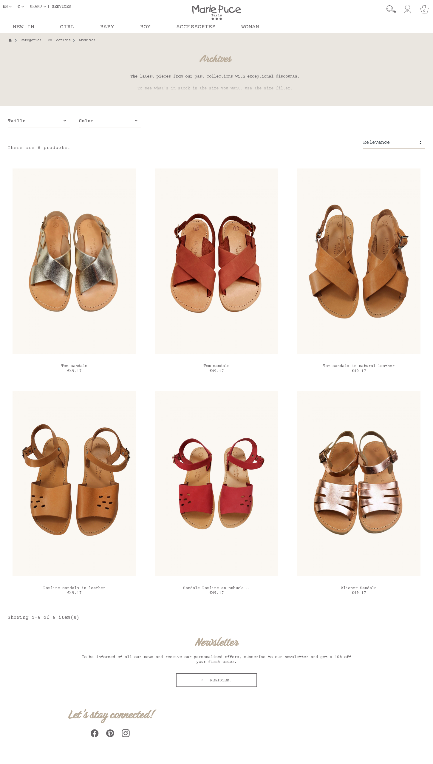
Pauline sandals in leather (74, 588)
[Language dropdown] (8, 6)
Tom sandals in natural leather (359, 366)
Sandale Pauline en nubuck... (216, 588)
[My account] (407, 9)
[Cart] (424, 9)
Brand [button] (36, 6)
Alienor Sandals (359, 588)
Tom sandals (74, 366)
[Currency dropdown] (21, 6)
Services (61, 6)
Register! (219, 680)
